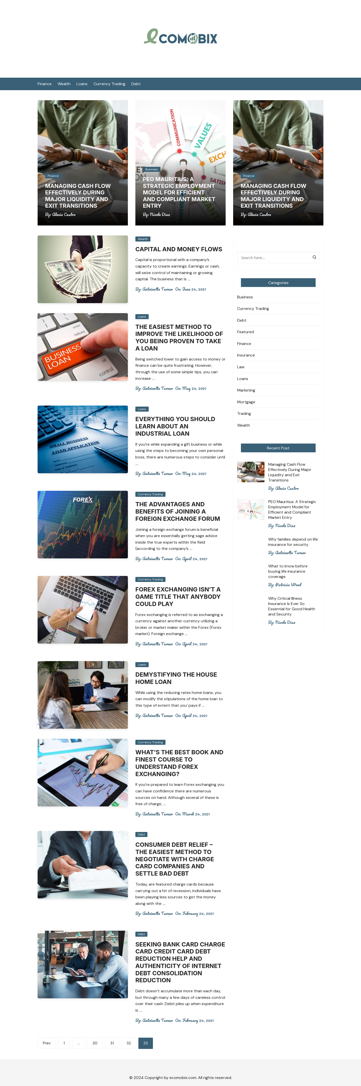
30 (95, 1043)
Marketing (246, 390)
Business (151, 169)
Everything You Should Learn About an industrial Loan (175, 426)
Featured (245, 331)
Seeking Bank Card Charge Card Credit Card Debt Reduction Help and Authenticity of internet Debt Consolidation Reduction (178, 962)
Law (240, 367)
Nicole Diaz (160, 214)
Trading (244, 413)
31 (112, 1043)
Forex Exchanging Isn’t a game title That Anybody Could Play (178, 597)
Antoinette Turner (157, 289)
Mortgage (246, 402)
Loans (81, 83)
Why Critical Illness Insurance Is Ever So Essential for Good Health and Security (291, 606)
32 (129, 1043)
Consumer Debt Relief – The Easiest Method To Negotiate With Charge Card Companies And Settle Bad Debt (175, 859)
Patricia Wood (288, 585)
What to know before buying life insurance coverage (288, 571)
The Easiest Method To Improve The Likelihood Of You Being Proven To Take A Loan (179, 337)
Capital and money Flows (179, 249)
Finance (45, 83)
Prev (47, 1043)
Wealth (64, 83)
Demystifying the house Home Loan (176, 678)
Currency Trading (109, 83)
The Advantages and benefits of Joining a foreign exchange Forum (178, 511)
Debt (136, 83)
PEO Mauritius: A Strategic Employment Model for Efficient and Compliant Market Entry (179, 192)
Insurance (246, 355)
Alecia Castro (64, 214)
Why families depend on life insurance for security (293, 542)
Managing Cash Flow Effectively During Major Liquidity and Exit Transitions (78, 196)
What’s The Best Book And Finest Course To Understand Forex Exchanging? (179, 763)
